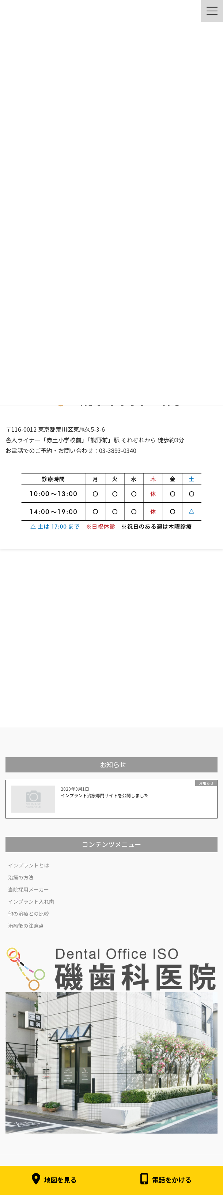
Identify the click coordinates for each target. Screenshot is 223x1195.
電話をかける (166, 1180)
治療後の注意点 (26, 925)
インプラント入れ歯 (31, 901)
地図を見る (54, 1180)
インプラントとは (28, 865)
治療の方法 (21, 877)
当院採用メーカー (28, 889)
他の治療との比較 (28, 913)
